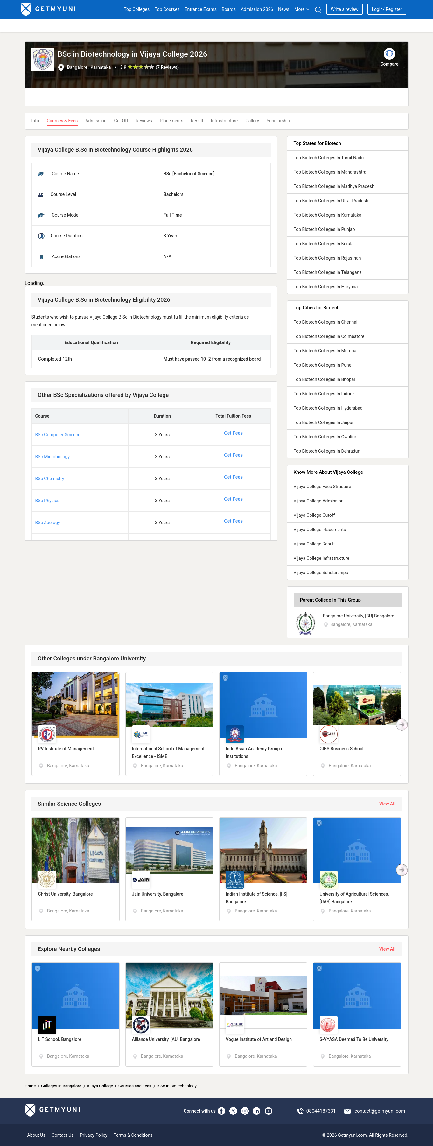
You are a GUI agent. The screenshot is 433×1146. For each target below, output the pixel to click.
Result (197, 120)
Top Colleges (137, 9)
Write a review (344, 9)
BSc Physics (47, 500)
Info (35, 120)
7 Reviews (167, 67)
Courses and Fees (134, 1086)
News (283, 9)
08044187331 (321, 1111)
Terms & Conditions (133, 1135)
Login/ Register (387, 9)
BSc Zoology (47, 522)
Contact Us (63, 1135)
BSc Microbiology (52, 456)
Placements (171, 120)
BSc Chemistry (49, 478)
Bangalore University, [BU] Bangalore (359, 615)
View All (387, 803)
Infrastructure (224, 120)
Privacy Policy (93, 1135)
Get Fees (233, 433)
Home (30, 1086)
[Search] (318, 9)
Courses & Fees (62, 120)
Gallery (252, 120)
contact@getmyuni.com (379, 1111)
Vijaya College (100, 1086)
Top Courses (167, 9)
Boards (229, 9)
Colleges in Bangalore (61, 1086)
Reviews (144, 120)
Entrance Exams (201, 9)
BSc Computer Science (57, 434)
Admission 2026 (257, 9)
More (302, 9)
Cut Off (121, 120)
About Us (36, 1135)
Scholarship (278, 120)
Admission (95, 120)
